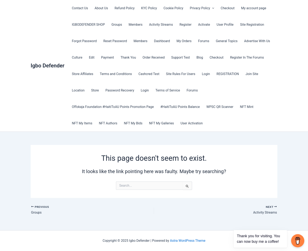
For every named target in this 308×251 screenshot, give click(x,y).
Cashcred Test (149, 74)
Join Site (251, 74)
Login (206, 74)
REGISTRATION (228, 74)
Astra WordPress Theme (187, 241)
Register (185, 25)
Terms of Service (167, 90)
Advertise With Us (257, 41)
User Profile (225, 25)
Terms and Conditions (116, 74)
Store (95, 90)
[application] (212, 8)
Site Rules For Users (180, 74)
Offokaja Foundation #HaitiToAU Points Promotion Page (113, 107)
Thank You (128, 57)
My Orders (184, 41)
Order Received (153, 57)
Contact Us (80, 8)
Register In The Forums (247, 57)
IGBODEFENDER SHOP (88, 25)
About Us (101, 8)
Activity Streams (161, 25)
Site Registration (252, 25)
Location (78, 90)
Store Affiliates (82, 74)
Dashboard (162, 41)
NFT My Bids (133, 123)
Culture (77, 57)
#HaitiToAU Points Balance (180, 107)
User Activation (192, 123)
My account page (253, 8)
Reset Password (115, 41)
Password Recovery (119, 90)
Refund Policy (124, 8)
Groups (116, 25)
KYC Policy (149, 8)
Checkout (227, 8)
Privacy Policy (202, 8)
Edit (91, 57)
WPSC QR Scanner (219, 107)
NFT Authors (108, 123)
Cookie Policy (173, 8)
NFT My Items (82, 123)
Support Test (180, 57)
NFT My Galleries (161, 123)
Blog (200, 57)
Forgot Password (84, 41)
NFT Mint (247, 107)
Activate (204, 25)
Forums (203, 41)
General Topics (226, 41)
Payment (107, 57)
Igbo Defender (47, 65)
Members (135, 25)
